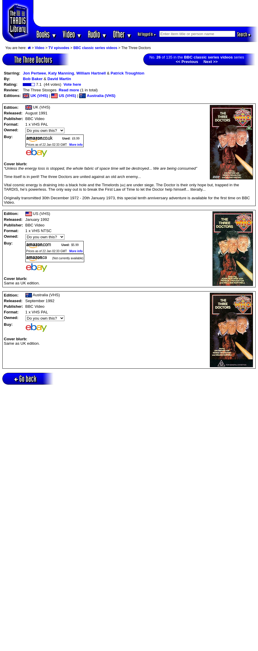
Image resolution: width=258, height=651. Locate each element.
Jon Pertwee (34, 73)
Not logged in (147, 34)
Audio (97, 34)
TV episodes (58, 48)
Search (244, 34)
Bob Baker (33, 79)
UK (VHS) (35, 95)
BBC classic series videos (95, 48)
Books (46, 34)
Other (122, 34)
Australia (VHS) (97, 95)
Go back (25, 378)
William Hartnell (91, 73)
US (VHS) (63, 95)
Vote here (72, 84)
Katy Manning (61, 73)
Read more (69, 90)
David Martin (59, 79)
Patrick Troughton (127, 73)
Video (72, 34)
